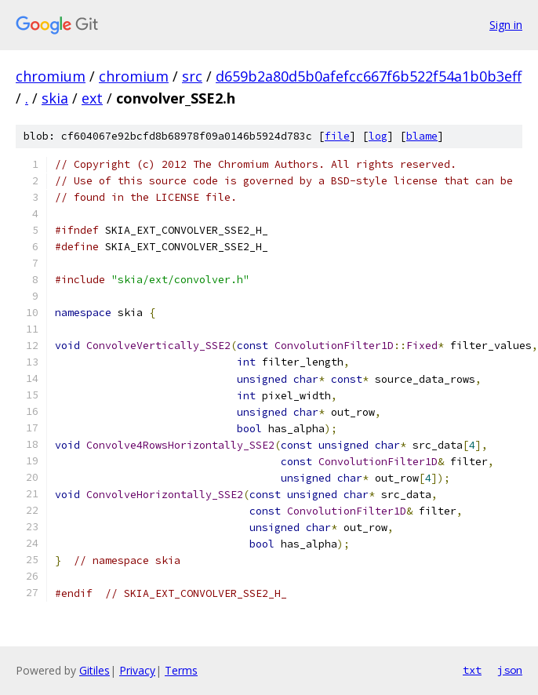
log (378, 136)
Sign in (505, 24)
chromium (50, 76)
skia (55, 98)
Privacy (137, 670)
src (192, 76)
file (337, 136)
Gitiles (94, 670)
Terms (181, 670)
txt (472, 670)
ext (92, 98)
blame (422, 136)
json (509, 670)
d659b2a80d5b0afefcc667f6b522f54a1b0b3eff (369, 76)
